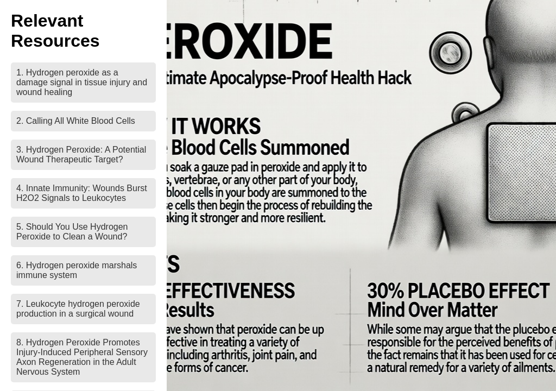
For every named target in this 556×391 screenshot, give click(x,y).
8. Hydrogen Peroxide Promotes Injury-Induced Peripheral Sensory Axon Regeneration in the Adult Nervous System (82, 357)
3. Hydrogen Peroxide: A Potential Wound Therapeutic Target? (81, 154)
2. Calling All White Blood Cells (75, 120)
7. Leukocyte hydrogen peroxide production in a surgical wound (78, 308)
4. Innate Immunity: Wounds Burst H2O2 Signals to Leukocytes (81, 193)
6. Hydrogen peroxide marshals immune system (76, 270)
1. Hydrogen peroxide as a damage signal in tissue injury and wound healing (81, 82)
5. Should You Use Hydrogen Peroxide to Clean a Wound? (72, 231)
